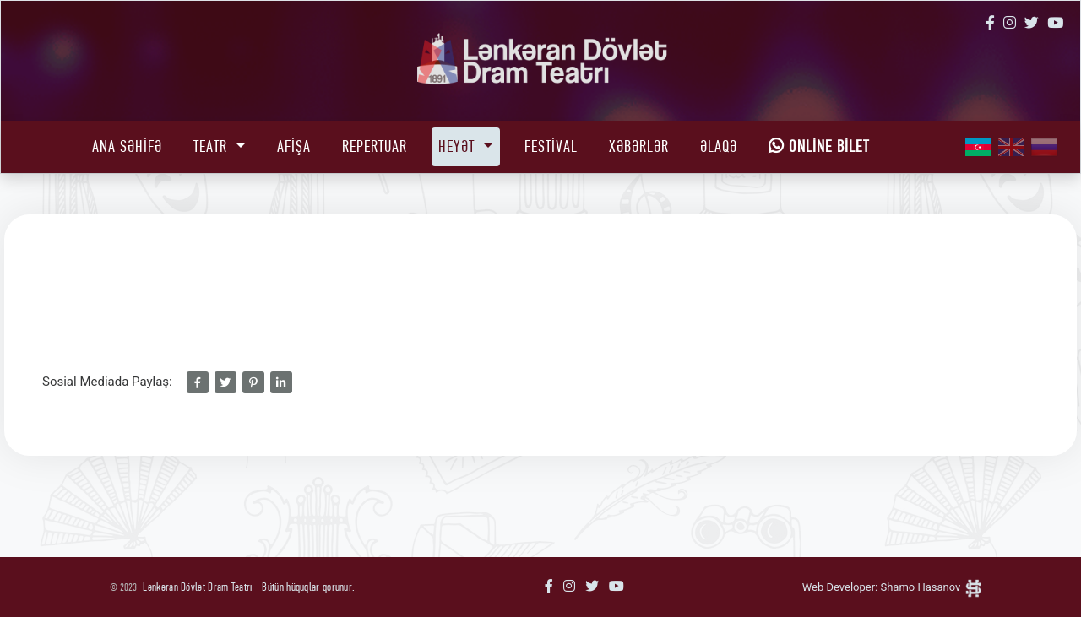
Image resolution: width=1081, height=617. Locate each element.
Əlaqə (718, 146)
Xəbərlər (639, 146)
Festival (551, 146)
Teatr (212, 146)
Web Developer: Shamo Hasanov (892, 587)
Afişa (294, 146)
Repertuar (374, 146)
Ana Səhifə (127, 146)
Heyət (458, 146)
